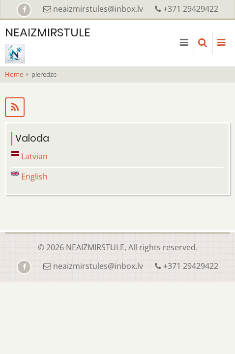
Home (14, 74)
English (29, 176)
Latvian (29, 156)
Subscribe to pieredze (117, 107)
